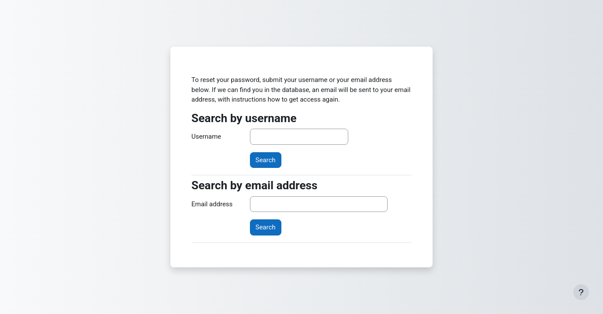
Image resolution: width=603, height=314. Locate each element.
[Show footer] (581, 292)
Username (206, 136)
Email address (211, 204)
